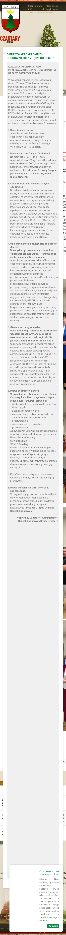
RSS (30, 9)
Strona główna (35, 6)
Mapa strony (52, 6)
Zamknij (53, 926)
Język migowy (53, 9)
